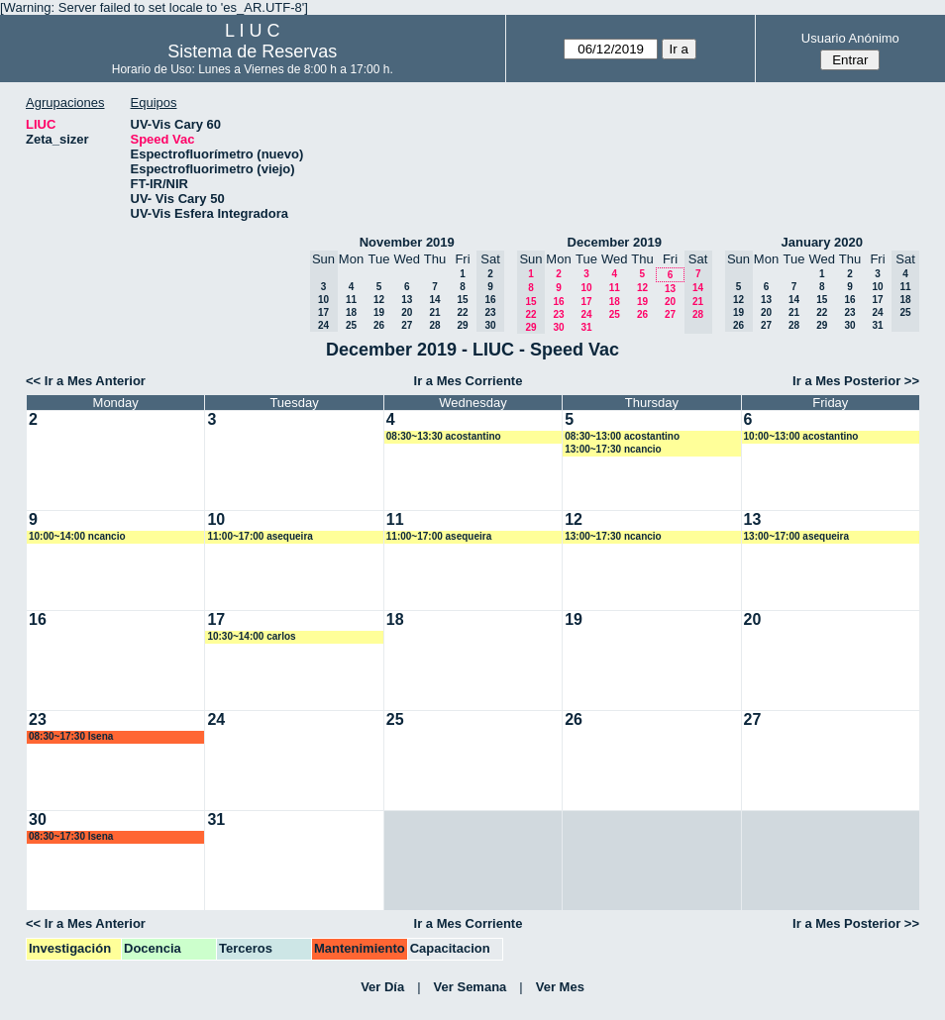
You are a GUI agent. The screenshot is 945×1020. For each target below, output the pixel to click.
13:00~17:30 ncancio (613, 449)
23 (558, 314)
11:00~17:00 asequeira (259, 536)
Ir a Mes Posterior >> (855, 380)
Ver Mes (560, 986)
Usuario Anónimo (850, 38)
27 (406, 325)
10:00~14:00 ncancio (77, 536)
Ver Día (382, 986)
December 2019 (615, 242)
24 (585, 314)
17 (585, 301)
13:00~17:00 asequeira (796, 536)
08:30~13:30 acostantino (443, 436)
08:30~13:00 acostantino (622, 436)
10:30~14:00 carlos (251, 636)
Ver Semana (470, 986)
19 (378, 312)
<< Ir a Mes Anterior (86, 380)
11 (351, 299)
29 (462, 325)
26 (378, 325)
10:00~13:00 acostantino (801, 436)
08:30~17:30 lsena (71, 736)
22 (462, 312)
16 (558, 301)
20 (406, 312)
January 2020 (822, 242)
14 (434, 299)
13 (406, 299)
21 (434, 312)
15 (462, 299)
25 (351, 325)
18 (351, 312)
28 (434, 325)
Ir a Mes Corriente (468, 380)
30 (558, 327)
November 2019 (407, 242)
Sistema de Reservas (252, 51)
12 (378, 299)
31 (585, 327)
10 (585, 287)
